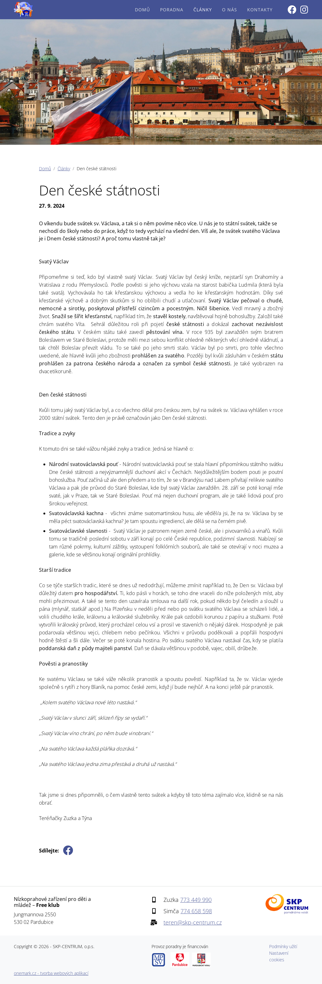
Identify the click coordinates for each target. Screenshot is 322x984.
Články (202, 10)
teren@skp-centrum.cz (193, 922)
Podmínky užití (283, 946)
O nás (229, 10)
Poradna (171, 10)
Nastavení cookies (278, 956)
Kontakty (260, 10)
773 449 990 (196, 899)
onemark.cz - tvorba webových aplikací (51, 973)
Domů (142, 10)
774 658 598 (196, 911)
